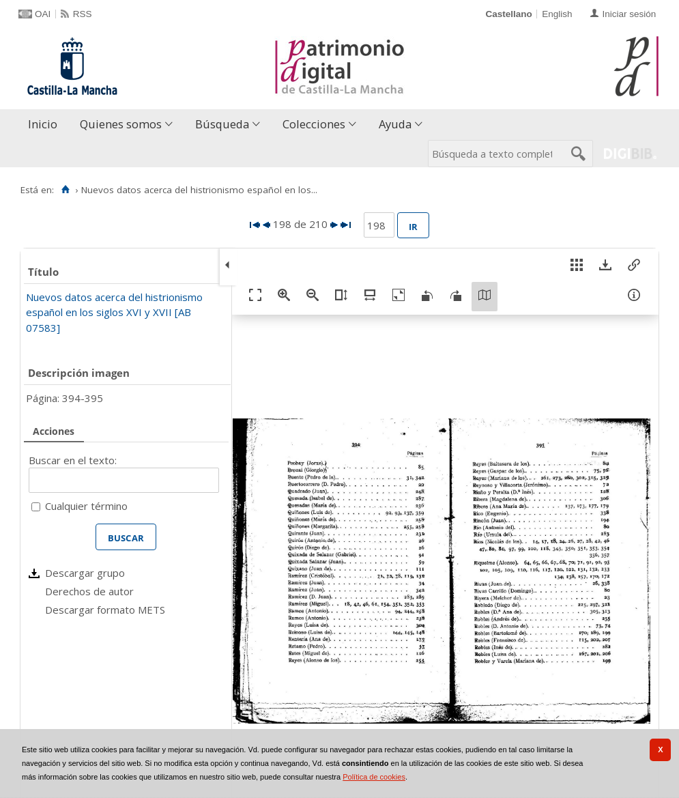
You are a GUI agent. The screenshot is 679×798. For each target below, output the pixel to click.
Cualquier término (86, 506)
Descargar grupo (85, 573)
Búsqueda (222, 124)
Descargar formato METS (105, 609)
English (557, 14)
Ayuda (395, 124)
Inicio (42, 124)
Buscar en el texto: (73, 460)
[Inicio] (65, 190)
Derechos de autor (89, 591)
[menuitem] (46, 124)
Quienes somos (121, 124)
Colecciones (314, 124)
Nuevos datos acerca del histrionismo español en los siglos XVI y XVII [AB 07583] (114, 312)
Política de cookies (374, 777)
